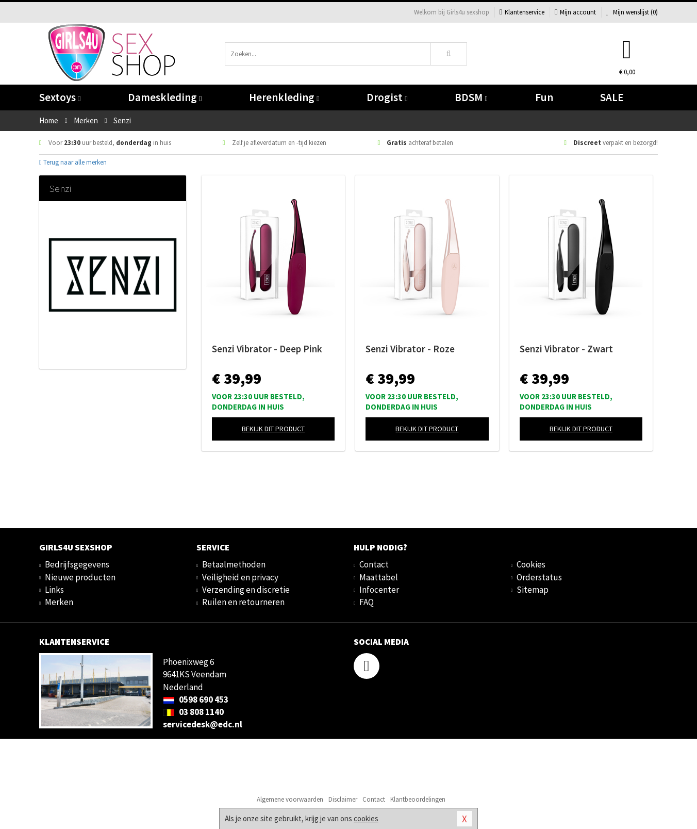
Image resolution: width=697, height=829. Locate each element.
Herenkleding (284, 97)
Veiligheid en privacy (240, 577)
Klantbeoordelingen (417, 799)
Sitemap (533, 589)
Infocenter (379, 589)
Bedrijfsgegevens (77, 564)
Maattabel (378, 577)
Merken (59, 602)
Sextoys (59, 97)
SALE (612, 97)
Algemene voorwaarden (290, 799)
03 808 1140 (193, 712)
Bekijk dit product (273, 428)
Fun (544, 97)
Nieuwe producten (80, 577)
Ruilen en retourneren (243, 602)
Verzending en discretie (246, 589)
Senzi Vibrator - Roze (410, 349)
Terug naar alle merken (73, 162)
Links (54, 589)
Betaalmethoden (233, 564)
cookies (366, 818)
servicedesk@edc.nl (202, 724)
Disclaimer (342, 799)
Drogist (387, 97)
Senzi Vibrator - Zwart (566, 349)
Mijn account (575, 12)
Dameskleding (165, 97)
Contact (374, 564)
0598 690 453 (195, 699)
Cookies (531, 564)
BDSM (471, 97)
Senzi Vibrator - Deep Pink (267, 349)
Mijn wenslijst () (632, 12)
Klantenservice (522, 12)
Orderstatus (539, 577)
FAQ (366, 602)
